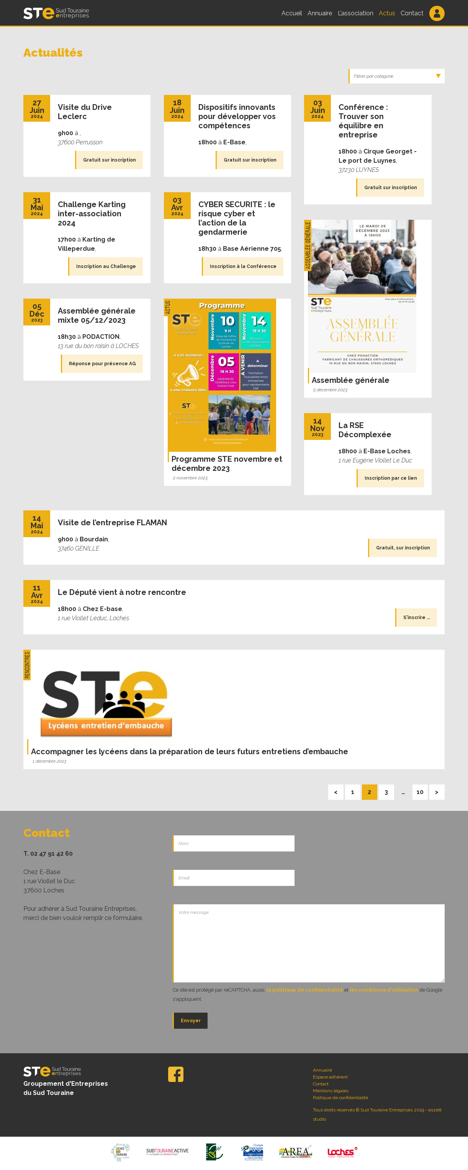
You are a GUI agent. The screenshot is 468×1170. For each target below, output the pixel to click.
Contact (412, 13)
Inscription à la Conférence (243, 266)
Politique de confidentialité (340, 1097)
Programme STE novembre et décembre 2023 (227, 463)
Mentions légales (331, 1090)
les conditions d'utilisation (384, 990)
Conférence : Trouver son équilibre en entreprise (363, 121)
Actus (387, 13)
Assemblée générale (350, 380)
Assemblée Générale (307, 245)
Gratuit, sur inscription (403, 548)
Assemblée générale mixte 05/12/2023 (97, 315)
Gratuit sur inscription (109, 160)
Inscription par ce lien (391, 478)
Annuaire (320, 13)
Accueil (291, 13)
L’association (355, 13)
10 (422, 790)
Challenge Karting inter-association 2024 (92, 213)
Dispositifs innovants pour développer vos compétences (237, 116)
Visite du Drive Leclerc (85, 112)
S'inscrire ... (416, 617)
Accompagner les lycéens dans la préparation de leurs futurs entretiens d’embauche (189, 751)
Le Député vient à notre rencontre (122, 592)
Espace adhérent (330, 1077)
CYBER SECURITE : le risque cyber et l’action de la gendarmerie (236, 218)
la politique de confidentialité (305, 990)
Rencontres (27, 665)
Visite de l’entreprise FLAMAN (112, 522)
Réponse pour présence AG (102, 363)
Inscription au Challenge (106, 266)
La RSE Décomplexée (365, 430)
